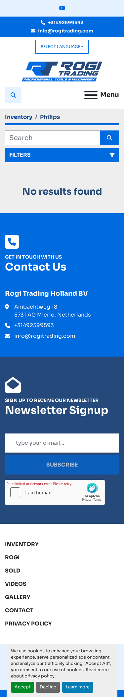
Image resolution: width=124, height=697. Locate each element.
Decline (48, 687)
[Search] (52, 137)
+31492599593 (66, 22)
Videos (15, 583)
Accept (22, 687)
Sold (13, 570)
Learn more (78, 687)
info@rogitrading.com (65, 31)
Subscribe (62, 464)
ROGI (12, 557)
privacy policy (39, 676)
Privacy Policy (28, 623)
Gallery (17, 597)
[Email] (62, 443)
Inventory (22, 544)
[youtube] (62, 8)
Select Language (60, 46)
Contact (19, 610)
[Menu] (91, 95)
